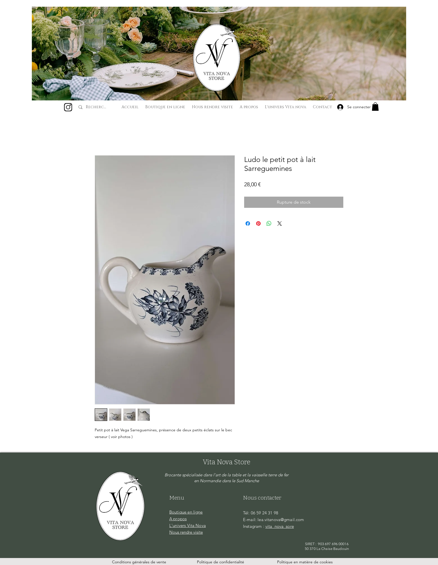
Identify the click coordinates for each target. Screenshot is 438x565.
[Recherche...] (97, 107)
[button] (375, 106)
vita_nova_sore (279, 526)
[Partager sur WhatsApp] (269, 223)
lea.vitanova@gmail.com (281, 519)
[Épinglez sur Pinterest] (258, 223)
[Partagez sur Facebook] (247, 223)
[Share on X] (279, 223)
